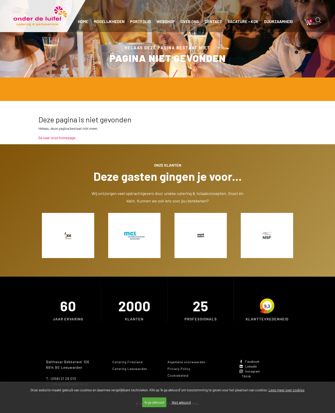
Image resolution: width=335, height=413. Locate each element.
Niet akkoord (181, 402)
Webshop (166, 21)
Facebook (251, 361)
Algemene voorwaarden (186, 362)
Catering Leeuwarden (129, 369)
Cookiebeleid (178, 375)
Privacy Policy (179, 369)
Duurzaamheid (278, 21)
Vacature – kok (243, 21)
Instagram (251, 373)
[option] (68, 235)
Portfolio (140, 21)
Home (83, 21)
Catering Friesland (127, 362)
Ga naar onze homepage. (57, 137)
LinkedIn (250, 367)
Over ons (190, 21)
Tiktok (247, 378)
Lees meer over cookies (286, 390)
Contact (213, 21)
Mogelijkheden (109, 21)
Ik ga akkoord (154, 402)
